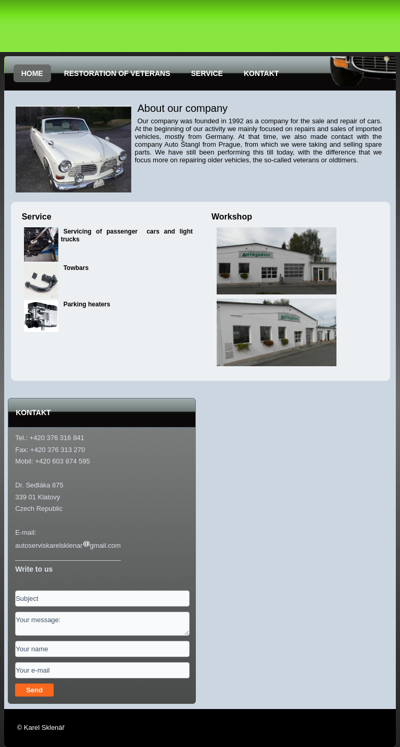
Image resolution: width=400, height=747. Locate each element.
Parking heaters (87, 304)
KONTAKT (261, 73)
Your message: (102, 624)
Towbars (76, 268)
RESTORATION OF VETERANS (117, 73)
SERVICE (207, 73)
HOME (32, 73)
